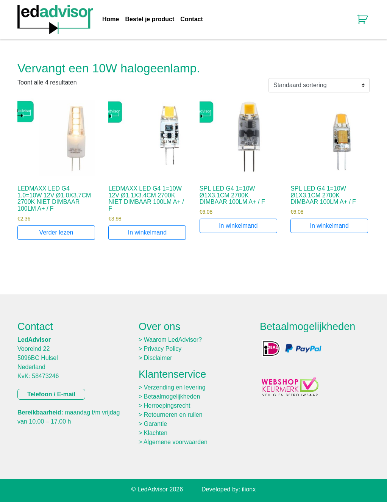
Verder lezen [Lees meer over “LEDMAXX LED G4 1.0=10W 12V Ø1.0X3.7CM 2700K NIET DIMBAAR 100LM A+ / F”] (56, 232)
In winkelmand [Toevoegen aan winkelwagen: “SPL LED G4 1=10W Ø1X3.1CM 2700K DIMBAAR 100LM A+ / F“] (238, 225)
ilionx (249, 489)
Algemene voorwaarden (176, 442)
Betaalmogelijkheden (172, 396)
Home (110, 19)
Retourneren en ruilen (173, 414)
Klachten (155, 433)
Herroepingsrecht (167, 405)
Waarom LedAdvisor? (173, 339)
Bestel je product (149, 19)
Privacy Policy (163, 349)
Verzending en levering (175, 387)
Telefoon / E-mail (51, 394)
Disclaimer (158, 358)
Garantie (155, 424)
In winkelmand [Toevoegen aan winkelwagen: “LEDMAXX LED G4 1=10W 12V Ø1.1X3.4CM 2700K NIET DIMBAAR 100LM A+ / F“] (147, 232)
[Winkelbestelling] (319, 85)
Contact (191, 19)
